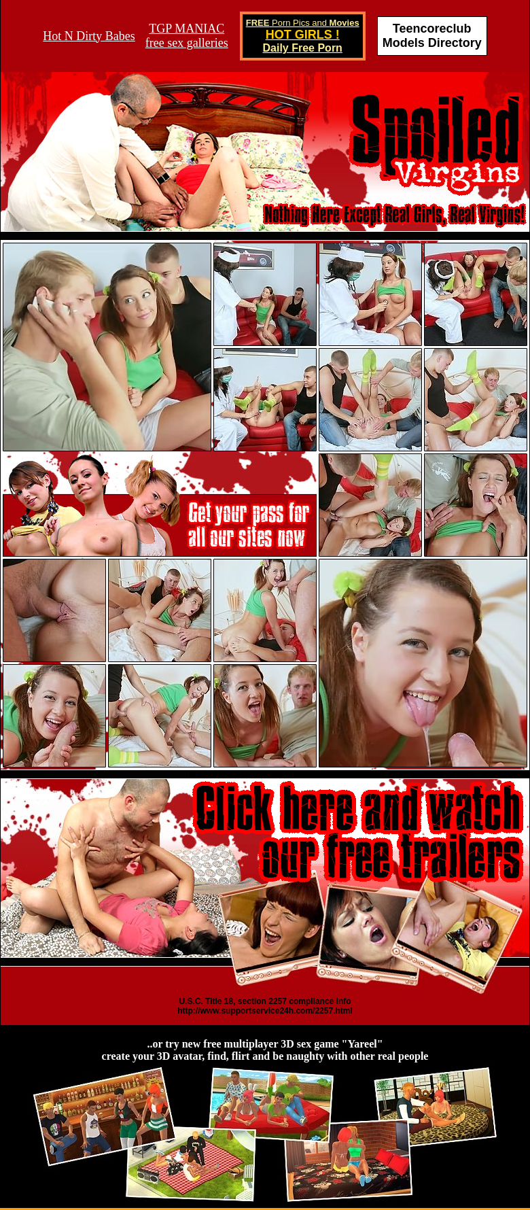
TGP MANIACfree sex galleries (186, 36)
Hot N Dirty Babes (89, 36)
